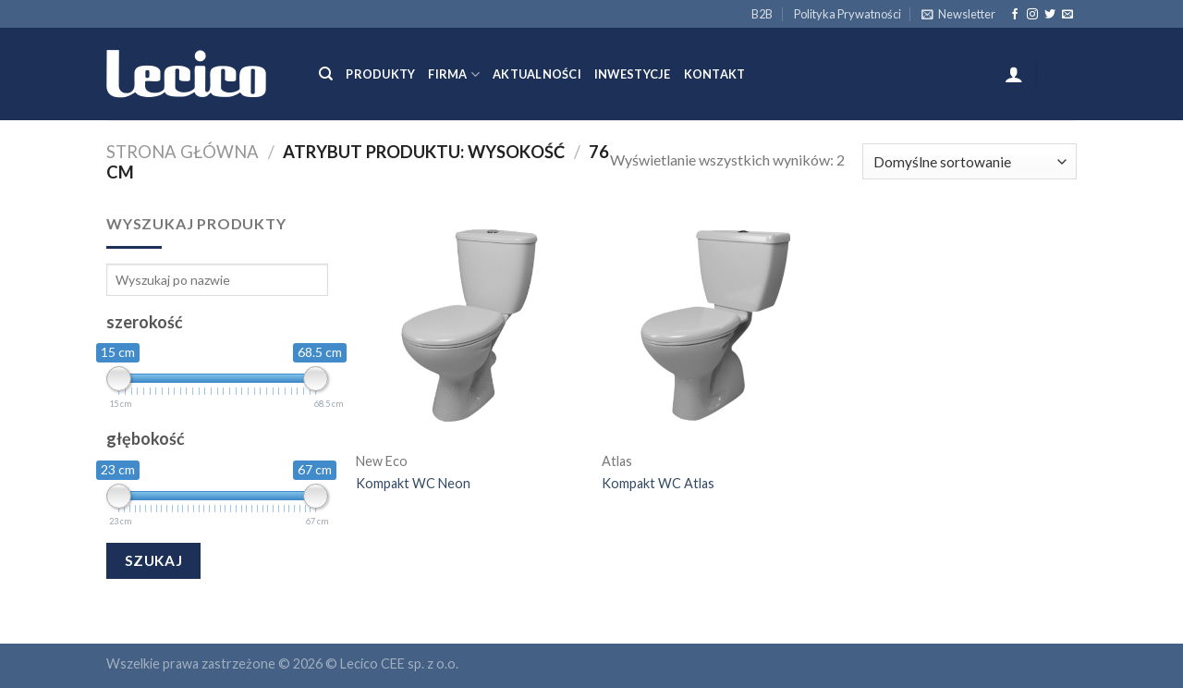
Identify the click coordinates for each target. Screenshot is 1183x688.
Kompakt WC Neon (413, 483)
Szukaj (154, 560)
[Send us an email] (1067, 14)
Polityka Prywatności (847, 13)
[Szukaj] (326, 74)
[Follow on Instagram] (1032, 14)
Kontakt (715, 74)
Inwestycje (632, 74)
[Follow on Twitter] (1049, 14)
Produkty (380, 74)
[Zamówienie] (969, 161)
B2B (762, 13)
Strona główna (182, 151)
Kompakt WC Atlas (658, 483)
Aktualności (537, 74)
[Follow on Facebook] (1014, 14)
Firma (454, 74)
